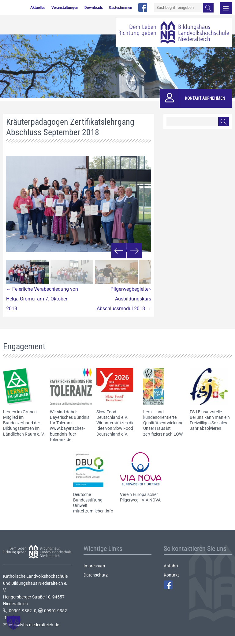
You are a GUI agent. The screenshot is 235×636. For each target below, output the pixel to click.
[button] (13, 622)
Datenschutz (96, 575)
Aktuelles (37, 7)
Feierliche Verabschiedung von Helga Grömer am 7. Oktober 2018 (42, 298)
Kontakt (171, 575)
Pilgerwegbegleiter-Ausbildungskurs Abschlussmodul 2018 (124, 298)
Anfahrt (171, 565)
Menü (226, 8)
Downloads (93, 7)
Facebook (168, 584)
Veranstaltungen (64, 7)
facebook (142, 7)
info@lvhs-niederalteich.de (34, 624)
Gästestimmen (120, 7)
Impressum (94, 565)
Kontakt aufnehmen (205, 98)
